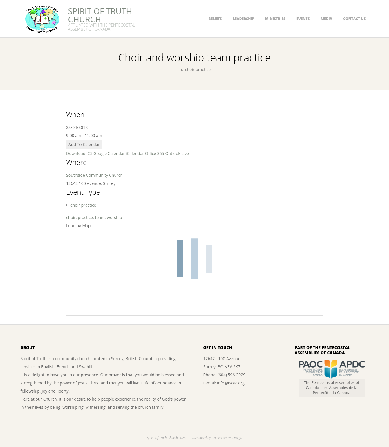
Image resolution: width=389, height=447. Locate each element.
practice (85, 217)
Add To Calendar (84, 144)
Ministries (275, 18)
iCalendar (135, 153)
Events (303, 18)
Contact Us (354, 18)
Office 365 (154, 153)
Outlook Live (177, 153)
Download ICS (79, 153)
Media (326, 18)
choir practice (198, 69)
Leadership (243, 18)
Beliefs (215, 18)
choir (71, 217)
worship (114, 217)
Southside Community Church (94, 175)
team (100, 217)
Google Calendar (109, 153)
